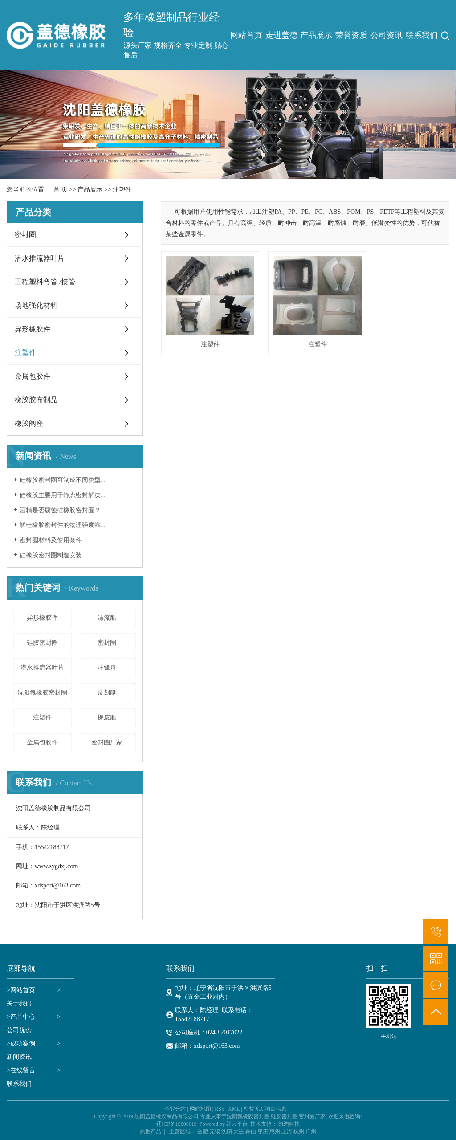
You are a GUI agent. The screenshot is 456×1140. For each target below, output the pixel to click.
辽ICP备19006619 (176, 1124)
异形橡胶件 (32, 329)
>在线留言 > (34, 1070)
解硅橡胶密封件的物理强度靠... (63, 525)
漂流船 (107, 617)
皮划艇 (107, 692)
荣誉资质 (351, 35)
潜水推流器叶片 (40, 258)
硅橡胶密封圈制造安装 (51, 555)
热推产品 (150, 1131)
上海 (286, 1131)
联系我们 (422, 35)
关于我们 (19, 1003)
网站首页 (246, 35)
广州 (310, 1131)
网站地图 (200, 1109)
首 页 (60, 189)
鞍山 (250, 1131)
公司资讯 (386, 35)
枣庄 (262, 1131)
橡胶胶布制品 (36, 400)
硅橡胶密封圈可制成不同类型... (63, 480)
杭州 (298, 1131)
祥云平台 (237, 1124)
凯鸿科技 (289, 1124)
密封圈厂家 (106, 742)
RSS (219, 1109)
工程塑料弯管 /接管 (45, 282)
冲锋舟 (107, 667)
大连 (238, 1131)
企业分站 (175, 1109)
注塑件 (122, 189)
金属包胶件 (32, 376)
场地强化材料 (36, 305)
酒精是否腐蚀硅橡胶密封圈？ (60, 510)
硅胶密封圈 (42, 642)
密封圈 (25, 234)
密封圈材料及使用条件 (51, 540)
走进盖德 (281, 35)
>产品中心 (21, 1016)
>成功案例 (21, 1043)
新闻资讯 (19, 1057)
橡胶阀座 (29, 423)
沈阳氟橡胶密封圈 (42, 692)
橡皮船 (107, 717)
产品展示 (316, 35)
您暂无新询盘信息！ (268, 1109)
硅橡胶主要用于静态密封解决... (63, 495)
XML (234, 1109)
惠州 (274, 1131)
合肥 (202, 1131)
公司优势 (19, 1030)
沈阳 (226, 1131)
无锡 (214, 1131)
